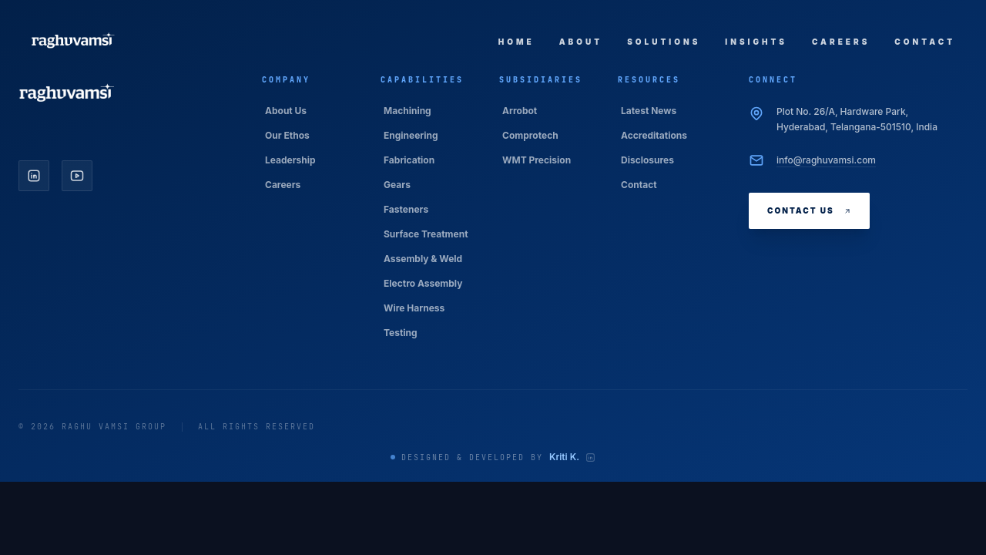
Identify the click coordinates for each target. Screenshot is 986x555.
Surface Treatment (426, 234)
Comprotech (530, 135)
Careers (841, 41)
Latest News (648, 110)
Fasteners (406, 209)
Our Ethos (287, 135)
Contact (924, 41)
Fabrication (409, 160)
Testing (401, 332)
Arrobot (519, 110)
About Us (286, 110)
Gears (397, 184)
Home (516, 41)
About (580, 41)
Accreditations (654, 135)
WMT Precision (536, 160)
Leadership (290, 160)
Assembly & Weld (423, 258)
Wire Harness (414, 308)
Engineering (411, 135)
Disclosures (647, 160)
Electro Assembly (423, 283)
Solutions (663, 41)
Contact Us (809, 210)
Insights (756, 41)
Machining (407, 110)
